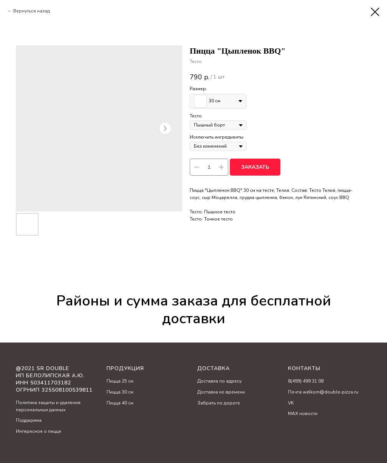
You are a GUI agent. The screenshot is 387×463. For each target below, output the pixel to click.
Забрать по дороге (218, 403)
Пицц (112, 381)
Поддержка (29, 420)
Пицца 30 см (120, 392)
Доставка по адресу (219, 381)
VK (291, 403)
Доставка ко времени (221, 392)
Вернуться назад (31, 11)
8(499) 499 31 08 (306, 381)
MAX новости (302, 414)
